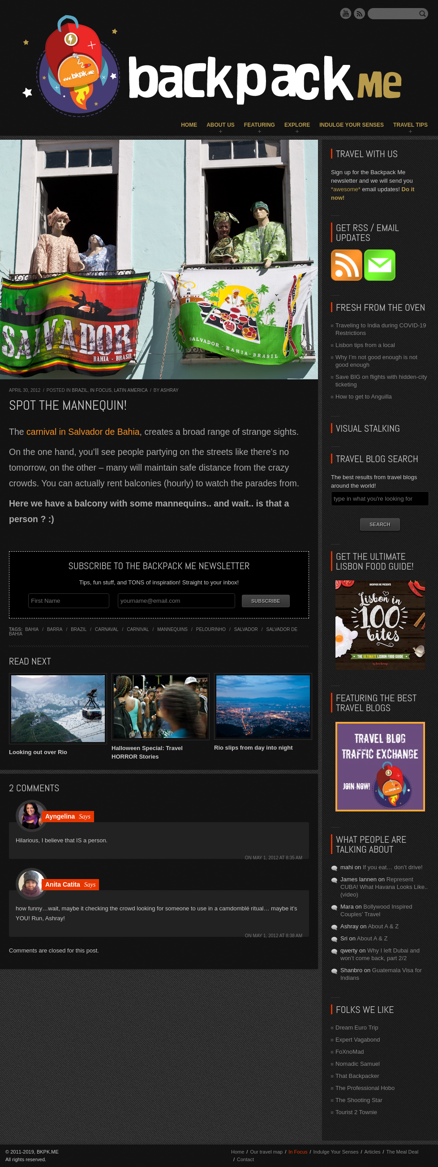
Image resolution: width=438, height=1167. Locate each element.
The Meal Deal (402, 1151)
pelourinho (211, 628)
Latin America (130, 390)
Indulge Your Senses (351, 125)
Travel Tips (410, 125)
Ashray (169, 390)
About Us (220, 125)
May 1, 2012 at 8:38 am (277, 934)
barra (54, 628)
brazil (78, 628)
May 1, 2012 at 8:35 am (277, 856)
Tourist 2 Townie (356, 1112)
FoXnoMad (349, 1051)
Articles (372, 1151)
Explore (297, 125)
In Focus (101, 390)
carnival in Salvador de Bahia (83, 432)
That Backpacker (357, 1076)
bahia (32, 628)
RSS (359, 13)
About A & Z (383, 926)
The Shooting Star (358, 1100)
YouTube (346, 13)
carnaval (106, 628)
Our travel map (266, 1151)
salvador (246, 628)
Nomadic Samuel (357, 1063)
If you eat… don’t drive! (393, 867)
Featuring (259, 125)
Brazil (79, 390)
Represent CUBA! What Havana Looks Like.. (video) (384, 887)
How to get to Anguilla (363, 396)
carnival (138, 628)
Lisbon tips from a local (365, 345)
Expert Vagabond (357, 1039)
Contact (245, 1159)
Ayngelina (60, 815)
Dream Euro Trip (356, 1027)
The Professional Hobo (365, 1088)
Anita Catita (62, 883)
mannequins (172, 628)
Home (189, 125)
